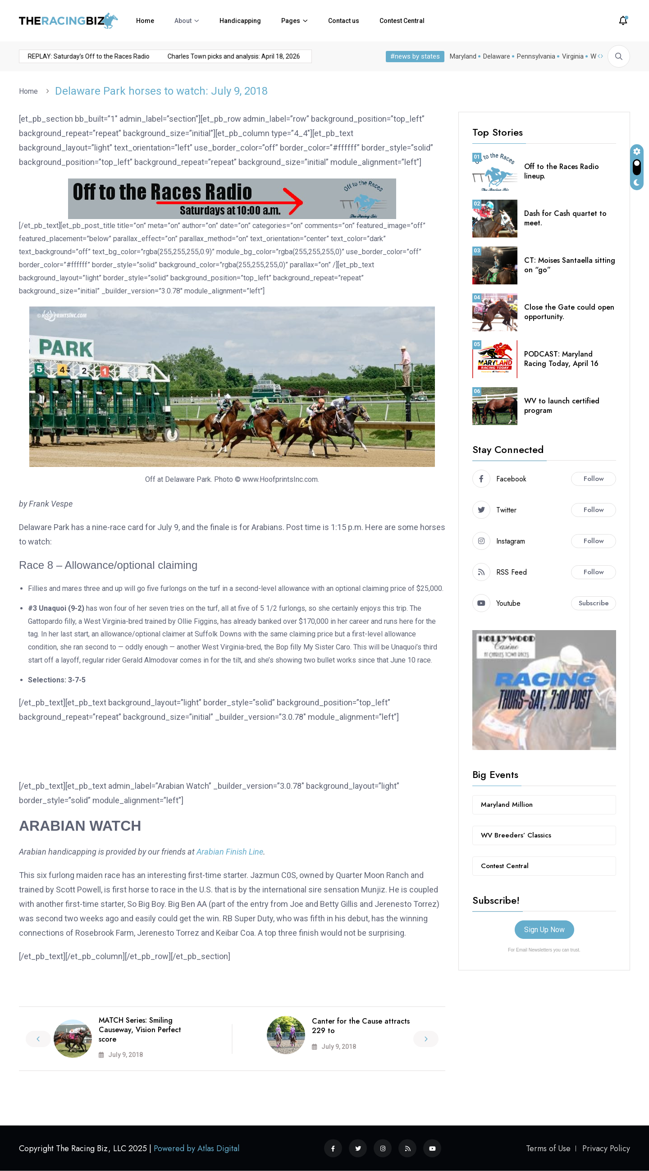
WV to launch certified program (561, 406)
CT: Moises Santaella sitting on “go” (569, 265)
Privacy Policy (606, 1148)
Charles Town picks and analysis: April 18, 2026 (217, 56)
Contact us (343, 20)
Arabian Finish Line (230, 851)
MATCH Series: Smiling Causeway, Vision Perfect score (140, 1029)
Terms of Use (548, 1148)
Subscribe (594, 603)
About (183, 20)
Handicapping (240, 20)
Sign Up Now (544, 929)
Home (145, 20)
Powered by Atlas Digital (196, 1148)
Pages (290, 20)
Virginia (573, 56)
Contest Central (402, 20)
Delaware (496, 56)
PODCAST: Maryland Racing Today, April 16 (561, 359)
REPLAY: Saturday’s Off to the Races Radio (72, 56)
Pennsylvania (536, 56)
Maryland (463, 56)
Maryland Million (507, 805)
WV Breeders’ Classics (516, 835)
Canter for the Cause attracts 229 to (361, 1026)
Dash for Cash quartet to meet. (565, 218)
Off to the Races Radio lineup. (561, 171)
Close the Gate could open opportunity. (569, 312)
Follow (594, 479)
